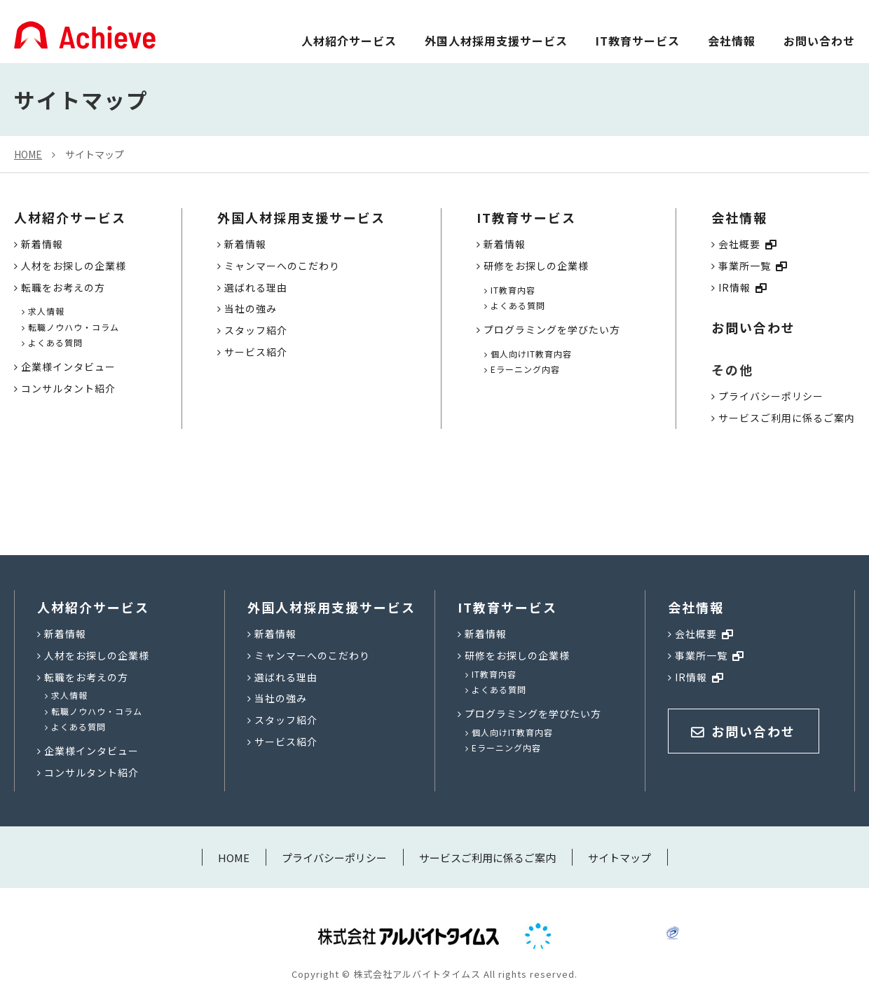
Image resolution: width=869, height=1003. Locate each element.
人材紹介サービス (349, 40)
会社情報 (731, 40)
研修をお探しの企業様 (536, 266)
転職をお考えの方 (63, 287)
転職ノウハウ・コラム (73, 327)
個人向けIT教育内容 (531, 354)
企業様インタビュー (68, 367)
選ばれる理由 (255, 287)
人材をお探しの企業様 (73, 266)
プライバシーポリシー (770, 396)
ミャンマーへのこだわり (282, 266)
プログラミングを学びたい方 (552, 329)
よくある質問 (55, 342)
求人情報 (46, 311)
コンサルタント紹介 (68, 388)
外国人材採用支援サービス (496, 40)
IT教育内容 (513, 290)
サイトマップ (94, 154)
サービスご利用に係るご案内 (786, 418)
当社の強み (250, 308)
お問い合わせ (819, 40)
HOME (28, 154)
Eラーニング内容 (525, 369)
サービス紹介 (255, 352)
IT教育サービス (638, 40)
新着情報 (42, 244)
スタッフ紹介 (255, 330)
